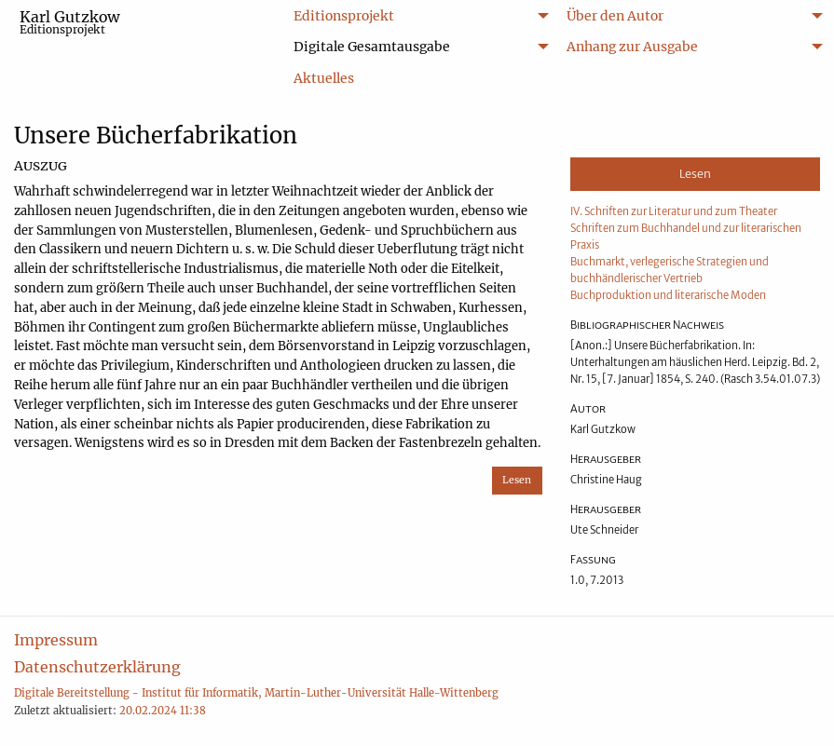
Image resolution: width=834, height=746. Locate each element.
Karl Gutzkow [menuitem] (70, 21)
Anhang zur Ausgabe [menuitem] (632, 46)
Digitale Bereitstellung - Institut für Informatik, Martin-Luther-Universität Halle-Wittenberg (256, 692)
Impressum (56, 640)
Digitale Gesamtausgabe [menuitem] (372, 46)
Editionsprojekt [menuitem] (344, 15)
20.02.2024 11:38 (162, 710)
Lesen (516, 480)
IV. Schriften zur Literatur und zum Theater (673, 211)
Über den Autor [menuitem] (615, 15)
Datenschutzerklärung (97, 667)
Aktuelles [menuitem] (324, 78)
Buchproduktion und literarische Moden (668, 295)
